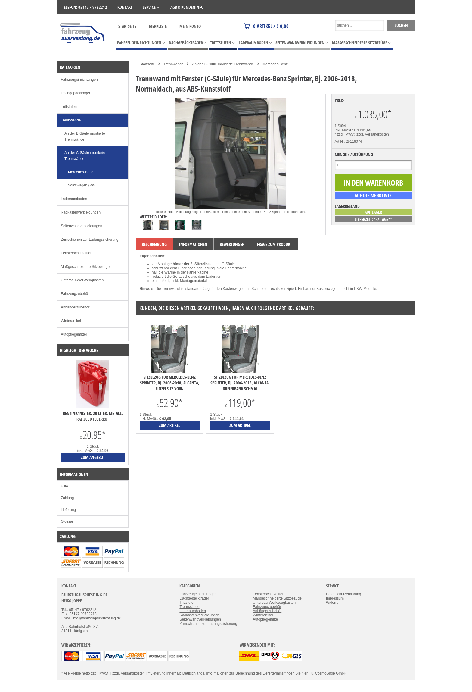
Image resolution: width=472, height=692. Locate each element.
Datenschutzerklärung (343, 594)
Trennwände (173, 64)
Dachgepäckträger (75, 93)
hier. (305, 673)
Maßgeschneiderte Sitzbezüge (85, 267)
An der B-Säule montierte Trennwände (84, 136)
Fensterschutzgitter (76, 253)
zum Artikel (169, 425)
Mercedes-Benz (275, 64)
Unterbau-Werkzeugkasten (82, 280)
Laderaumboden (74, 199)
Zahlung (67, 498)
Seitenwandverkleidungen (81, 226)
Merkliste (158, 26)
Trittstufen (69, 107)
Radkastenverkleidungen (81, 212)
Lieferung (68, 510)
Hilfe (64, 486)
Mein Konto (190, 26)
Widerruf (333, 602)
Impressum (335, 598)
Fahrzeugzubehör (75, 294)
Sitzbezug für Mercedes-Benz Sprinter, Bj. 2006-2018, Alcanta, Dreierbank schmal (240, 382)
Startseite (127, 26)
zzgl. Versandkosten (372, 134)
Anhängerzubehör (75, 307)
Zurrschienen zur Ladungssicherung (89, 239)
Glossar (67, 521)
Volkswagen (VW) (82, 185)
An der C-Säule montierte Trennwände (223, 64)
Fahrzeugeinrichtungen (79, 79)
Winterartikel (71, 321)
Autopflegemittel (74, 334)
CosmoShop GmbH (330, 673)
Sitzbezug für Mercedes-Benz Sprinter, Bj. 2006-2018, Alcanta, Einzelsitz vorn (169, 382)
